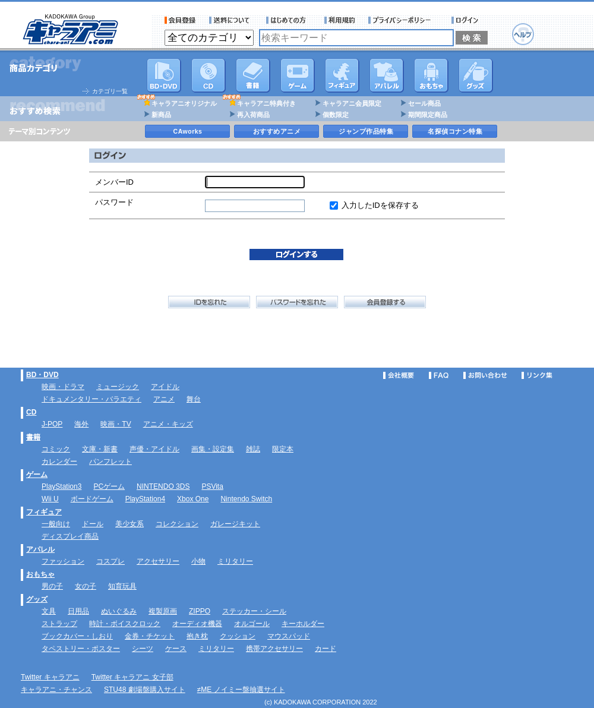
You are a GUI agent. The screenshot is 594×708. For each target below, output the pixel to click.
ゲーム (37, 474)
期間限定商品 (427, 114)
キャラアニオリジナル (184, 103)
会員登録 (180, 20)
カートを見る (556, 27)
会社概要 (398, 375)
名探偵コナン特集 (455, 131)
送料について (231, 20)
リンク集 (537, 375)
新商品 (161, 114)
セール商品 (424, 103)
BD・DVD (42, 375)
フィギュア (342, 75)
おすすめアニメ (277, 131)
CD (208, 75)
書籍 (253, 75)
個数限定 (336, 114)
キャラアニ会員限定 (352, 103)
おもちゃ (431, 75)
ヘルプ (523, 34)
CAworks (188, 131)
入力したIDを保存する (380, 205)
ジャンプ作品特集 (366, 131)
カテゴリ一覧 (110, 91)
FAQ (438, 375)
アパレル (386, 75)
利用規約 (339, 20)
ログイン (466, 20)
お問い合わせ (485, 375)
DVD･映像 (164, 75)
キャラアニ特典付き (266, 103)
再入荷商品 (253, 114)
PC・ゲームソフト (297, 75)
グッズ (476, 75)
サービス (288, 20)
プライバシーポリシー (403, 20)
